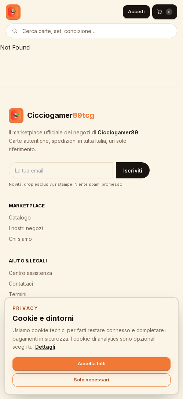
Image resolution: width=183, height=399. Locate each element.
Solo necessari (91, 379)
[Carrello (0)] (164, 11)
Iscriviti (132, 170)
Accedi (136, 11)
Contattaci (21, 283)
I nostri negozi (26, 228)
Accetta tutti (92, 363)
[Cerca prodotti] (91, 30)
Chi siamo (20, 239)
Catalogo (20, 217)
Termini (17, 294)
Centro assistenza (30, 273)
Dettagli (45, 347)
